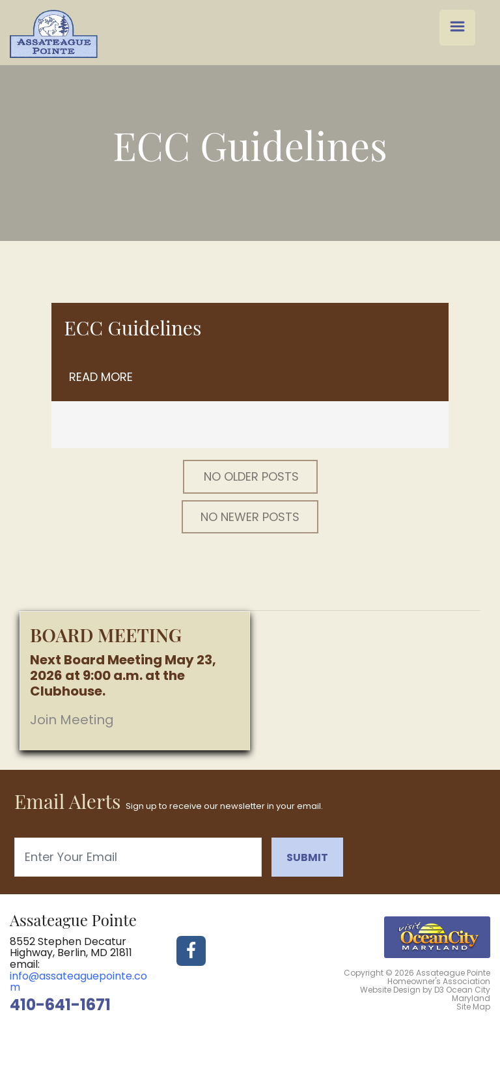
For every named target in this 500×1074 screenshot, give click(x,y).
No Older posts (251, 476)
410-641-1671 (60, 1004)
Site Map (473, 1006)
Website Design (390, 989)
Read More (101, 377)
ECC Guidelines (133, 328)
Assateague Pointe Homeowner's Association (438, 977)
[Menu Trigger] (457, 28)
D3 (439, 989)
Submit (307, 857)
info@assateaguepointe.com (78, 981)
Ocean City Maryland (468, 994)
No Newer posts (250, 517)
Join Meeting (72, 720)
